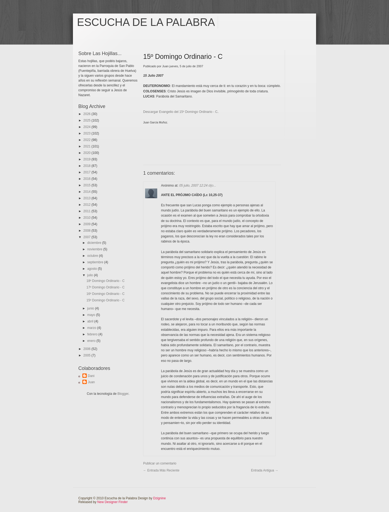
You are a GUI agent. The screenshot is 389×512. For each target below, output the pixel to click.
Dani (91, 376)
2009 (87, 224)
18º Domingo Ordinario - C (105, 281)
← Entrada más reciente (161, 470)
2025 (87, 120)
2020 (87, 153)
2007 (87, 237)
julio (90, 275)
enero (91, 341)
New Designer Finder (112, 502)
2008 (87, 231)
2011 (87, 211)
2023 (87, 133)
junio (91, 308)
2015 (87, 185)
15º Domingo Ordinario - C (105, 300)
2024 (87, 127)
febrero (92, 334)
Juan (91, 382)
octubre (93, 256)
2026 (87, 114)
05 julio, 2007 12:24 (193, 185)
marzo (92, 328)
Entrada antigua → (264, 470)
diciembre (94, 243)
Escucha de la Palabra (146, 22)
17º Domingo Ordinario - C (105, 287)
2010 (87, 218)
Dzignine (159, 498)
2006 (87, 349)
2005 (87, 355)
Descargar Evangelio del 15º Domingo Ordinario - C (180, 112)
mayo (91, 315)
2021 (87, 146)
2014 (87, 192)
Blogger (123, 394)
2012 (87, 205)
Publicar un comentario (159, 463)
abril (90, 321)
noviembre (95, 249)
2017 (87, 172)
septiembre (95, 262)
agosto (92, 269)
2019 (87, 159)
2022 (87, 140)
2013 (87, 198)
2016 (87, 179)
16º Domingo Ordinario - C (105, 294)
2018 (87, 166)
